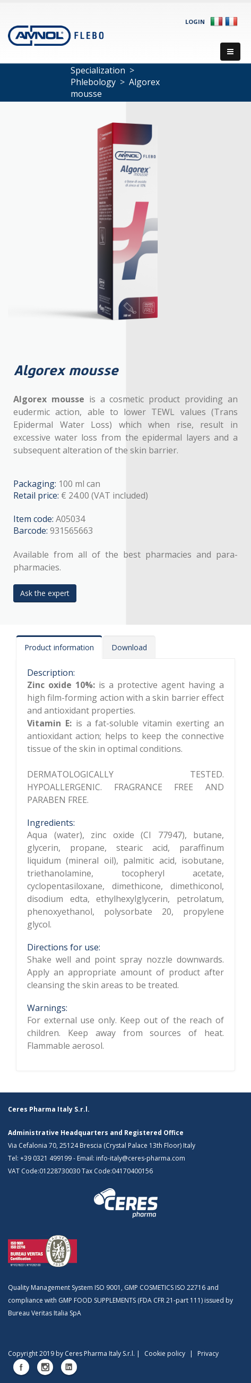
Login (195, 22)
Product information (59, 647)
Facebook (21, 1367)
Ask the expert (45, 593)
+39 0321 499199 (46, 1158)
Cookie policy (164, 1353)
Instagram (45, 1367)
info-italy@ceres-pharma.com (140, 1158)
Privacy (208, 1353)
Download (129, 647)
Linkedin (69, 1367)
